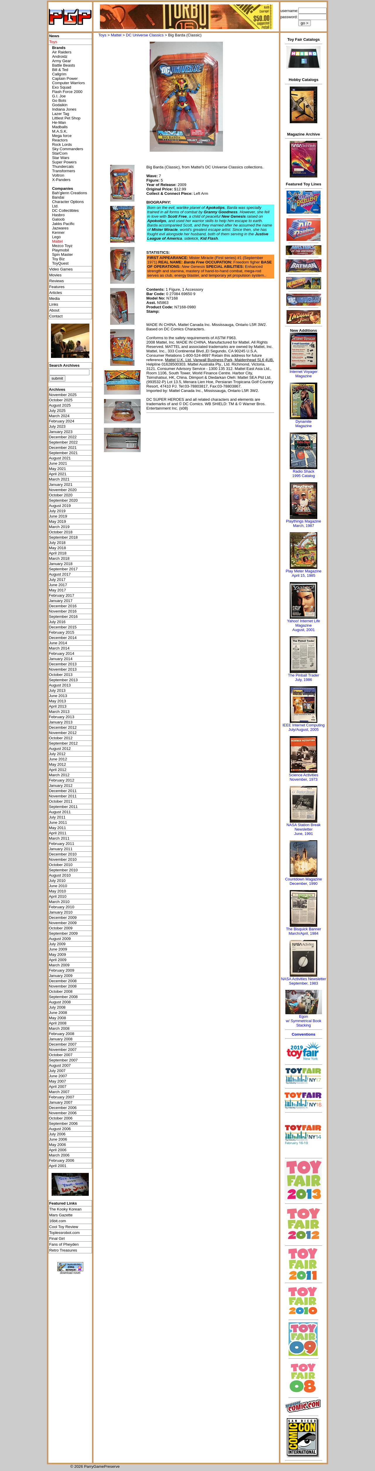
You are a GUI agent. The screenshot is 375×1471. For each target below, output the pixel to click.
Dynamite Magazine (303, 423)
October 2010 (61, 865)
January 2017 (61, 600)
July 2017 (57, 579)
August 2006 (60, 1129)
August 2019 (60, 505)
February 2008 (61, 1034)
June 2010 (58, 886)
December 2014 (63, 637)
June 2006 (58, 1139)
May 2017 (57, 590)
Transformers (63, 171)
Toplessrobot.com (64, 1232)
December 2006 (63, 1107)
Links (53, 304)
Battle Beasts (63, 65)
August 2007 (60, 1065)
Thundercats (63, 166)
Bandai (58, 197)
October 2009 (61, 928)
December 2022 (63, 437)
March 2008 (59, 1028)
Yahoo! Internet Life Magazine (303, 623)
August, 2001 (303, 630)
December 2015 (63, 627)
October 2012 (61, 738)
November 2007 (63, 1049)
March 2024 (59, 416)
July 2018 (57, 542)
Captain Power (65, 78)
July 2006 (57, 1134)
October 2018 (61, 532)
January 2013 (61, 722)
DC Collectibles (65, 210)
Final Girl (57, 1238)
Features (57, 287)
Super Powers (64, 162)
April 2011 (58, 833)
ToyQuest (60, 263)
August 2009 (60, 938)
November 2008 (63, 986)
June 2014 (58, 643)
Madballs (60, 127)
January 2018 (61, 564)
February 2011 (61, 843)
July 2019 (57, 511)
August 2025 (60, 405)
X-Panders (61, 179)
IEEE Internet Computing (303, 725)
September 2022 (63, 442)
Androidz (60, 56)
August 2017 (60, 574)
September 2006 (63, 1123)
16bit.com (57, 1221)
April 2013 (58, 706)
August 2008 (60, 1002)
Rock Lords (62, 144)
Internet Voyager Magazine (303, 373)
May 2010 (57, 891)
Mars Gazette (61, 1215)
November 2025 (63, 395)
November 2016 (63, 611)
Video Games (61, 269)
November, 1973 (303, 779)
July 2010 (57, 880)
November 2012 (63, 733)
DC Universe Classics (145, 35)
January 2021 (61, 484)
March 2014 (59, 648)
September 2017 (63, 569)
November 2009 (63, 923)
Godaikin (60, 105)
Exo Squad (61, 87)
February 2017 (61, 595)
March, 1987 (303, 525)
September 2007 (63, 1060)
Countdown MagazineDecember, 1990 (303, 881)
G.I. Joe (59, 96)
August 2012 (60, 748)
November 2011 (63, 796)
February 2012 (61, 780)
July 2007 (57, 1070)
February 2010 (61, 907)
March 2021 (59, 479)
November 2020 (63, 490)
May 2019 (57, 521)
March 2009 (59, 965)
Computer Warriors (68, 83)
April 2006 (58, 1150)
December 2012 (63, 727)
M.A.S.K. (60, 131)
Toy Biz (58, 259)
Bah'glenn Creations (69, 193)
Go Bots (59, 100)
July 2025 (57, 410)
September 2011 (63, 806)
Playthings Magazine (303, 521)
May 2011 (57, 828)
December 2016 (63, 606)
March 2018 (59, 558)
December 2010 (63, 854)
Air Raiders (61, 52)
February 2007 (61, 1097)
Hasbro (58, 215)
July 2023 (57, 426)
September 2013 (63, 680)
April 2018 (58, 553)
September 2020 (63, 500)
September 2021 (63, 453)
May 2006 (57, 1144)
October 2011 (61, 801)
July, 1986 (303, 679)
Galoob (58, 219)
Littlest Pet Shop (66, 118)
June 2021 (58, 463)
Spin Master (62, 254)
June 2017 (58, 585)
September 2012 (63, 743)
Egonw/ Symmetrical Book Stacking (303, 1020)
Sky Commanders (67, 149)
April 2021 (58, 474)
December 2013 (63, 664)
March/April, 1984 (303, 933)
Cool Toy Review (63, 1227)
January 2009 (61, 975)
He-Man (59, 122)
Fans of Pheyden (64, 1244)
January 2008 (61, 1039)
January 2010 (61, 912)
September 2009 (63, 933)
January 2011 (61, 849)
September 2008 (63, 997)
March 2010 (59, 901)
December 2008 (63, 981)
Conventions (304, 1034)
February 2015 (61, 632)
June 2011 (58, 822)
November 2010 (63, 859)
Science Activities (303, 775)
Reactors (60, 140)
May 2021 (57, 468)
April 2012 (58, 769)
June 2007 (58, 1076)
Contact (56, 316)
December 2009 (63, 917)
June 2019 (58, 516)
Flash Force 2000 (67, 91)
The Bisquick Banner (303, 929)
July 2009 (57, 944)
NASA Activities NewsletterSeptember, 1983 (303, 981)
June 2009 (58, 949)
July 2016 (57, 622)
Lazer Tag (60, 113)
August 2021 (60, 458)
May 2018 (57, 548)
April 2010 (58, 896)
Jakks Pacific (63, 224)
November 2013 (63, 669)
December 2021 (63, 447)
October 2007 (61, 1055)
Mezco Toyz (62, 246)
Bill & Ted (60, 69)
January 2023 (61, 432)
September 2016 (63, 616)
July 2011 (57, 817)
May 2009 (57, 954)
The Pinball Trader (303, 675)
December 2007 (63, 1044)
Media (54, 298)
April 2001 (58, 1166)
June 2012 (58, 759)
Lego (56, 237)
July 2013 (57, 690)
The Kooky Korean (65, 1209)
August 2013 (60, 685)
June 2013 (58, 696)
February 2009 (61, 970)
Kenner (58, 232)
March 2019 (59, 527)
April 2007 (58, 1086)
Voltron (58, 175)
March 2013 (59, 711)
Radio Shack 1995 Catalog (303, 473)
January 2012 (61, 785)
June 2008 (58, 1012)
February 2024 (61, 421)
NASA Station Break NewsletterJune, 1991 (304, 829)
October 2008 (61, 991)
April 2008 (58, 1023)
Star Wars (60, 157)
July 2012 (57, 754)
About (54, 310)
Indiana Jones (64, 109)
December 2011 (63, 791)
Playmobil (60, 250)
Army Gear (61, 61)
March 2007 (59, 1092)
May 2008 (57, 1018)
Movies (55, 275)
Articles (55, 292)
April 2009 (58, 960)
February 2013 (61, 717)
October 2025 (61, 400)
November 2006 (63, 1113)
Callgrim (59, 74)
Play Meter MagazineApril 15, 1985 (303, 573)
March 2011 (59, 838)
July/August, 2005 (303, 729)
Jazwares (60, 228)
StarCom (60, 153)
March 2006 (59, 1155)
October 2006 (61, 1118)
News (54, 36)
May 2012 (57, 764)
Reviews (56, 281)
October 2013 (61, 674)
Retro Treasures (63, 1250)
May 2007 (57, 1081)
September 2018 (63, 537)
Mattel (116, 35)
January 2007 (61, 1102)
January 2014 (61, 659)
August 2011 (60, 812)
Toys (102, 35)
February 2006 (61, 1160)
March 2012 (59, 775)
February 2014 (61, 653)
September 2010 (63, 870)
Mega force (62, 135)
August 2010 (60, 875)
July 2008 (57, 1007)
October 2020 (61, 495)
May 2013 (57, 701)
